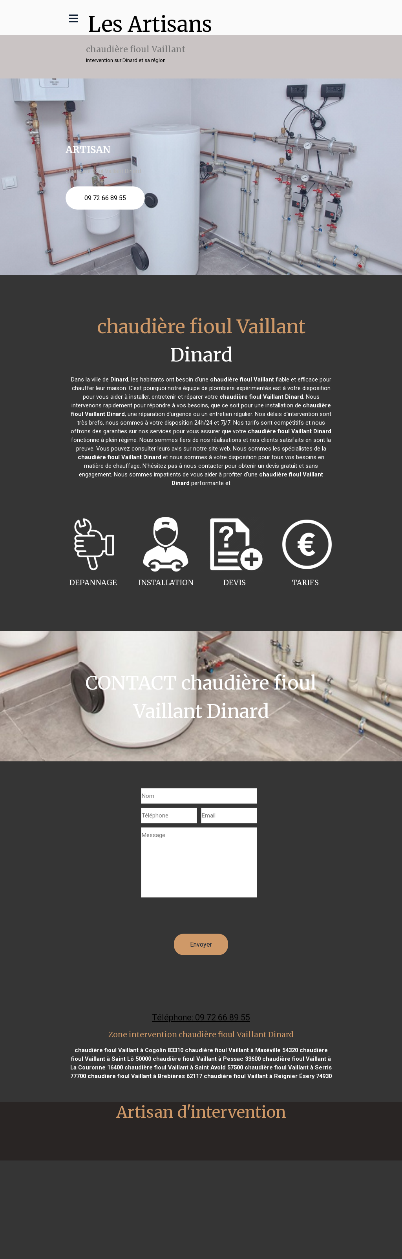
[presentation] (200, 918)
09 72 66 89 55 (105, 198)
